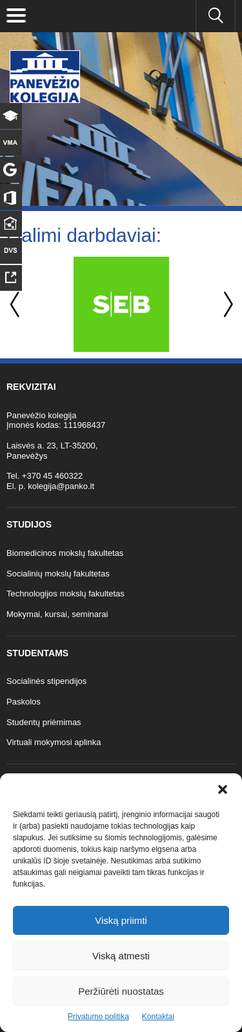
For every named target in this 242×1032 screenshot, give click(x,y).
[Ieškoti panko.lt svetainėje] (216, 16)
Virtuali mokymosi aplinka (53, 742)
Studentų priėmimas (43, 722)
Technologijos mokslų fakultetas (65, 593)
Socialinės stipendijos (46, 681)
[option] (121, 304)
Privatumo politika (98, 1016)
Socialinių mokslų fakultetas (58, 573)
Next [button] (226, 304)
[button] (222, 789)
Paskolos (23, 701)
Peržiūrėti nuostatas (121, 991)
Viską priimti (121, 920)
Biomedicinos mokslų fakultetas (64, 553)
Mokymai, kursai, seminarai (57, 614)
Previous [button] (16, 304)
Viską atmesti (121, 955)
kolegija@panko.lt (61, 486)
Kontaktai (158, 1016)
